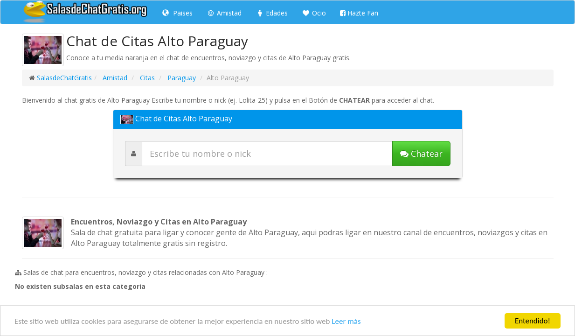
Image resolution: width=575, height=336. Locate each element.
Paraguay (181, 77)
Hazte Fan (359, 12)
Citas (146, 77)
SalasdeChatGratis (64, 77)
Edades (272, 12)
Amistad (224, 12)
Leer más (346, 322)
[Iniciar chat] (421, 153)
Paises (177, 12)
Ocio (314, 12)
